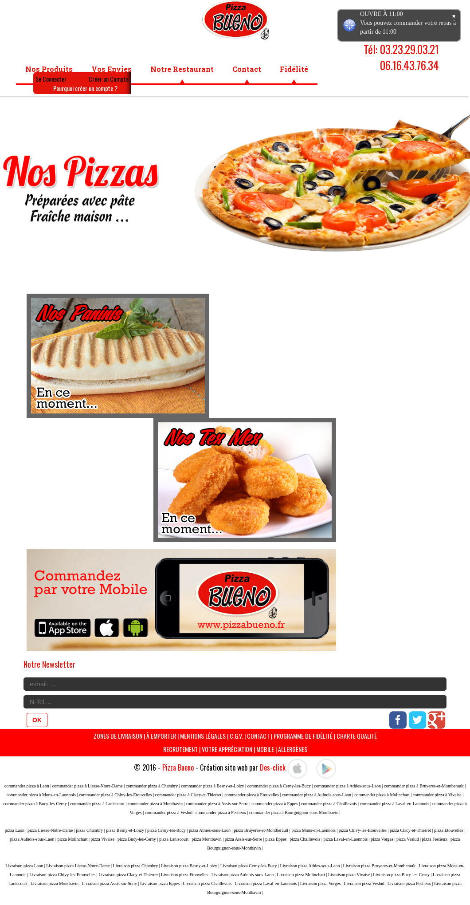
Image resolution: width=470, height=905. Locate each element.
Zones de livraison (118, 735)
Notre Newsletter (49, 664)
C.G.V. (236, 735)
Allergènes (292, 749)
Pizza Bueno (178, 767)
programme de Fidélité (304, 735)
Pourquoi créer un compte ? (85, 88)
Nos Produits (49, 69)
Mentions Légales (203, 735)
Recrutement (180, 749)
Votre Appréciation (227, 749)
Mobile (265, 749)
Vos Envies (111, 69)
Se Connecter (51, 78)
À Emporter (161, 735)
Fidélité (294, 69)
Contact (246, 69)
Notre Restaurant (182, 69)
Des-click (273, 767)
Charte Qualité (357, 735)
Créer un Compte (109, 78)
